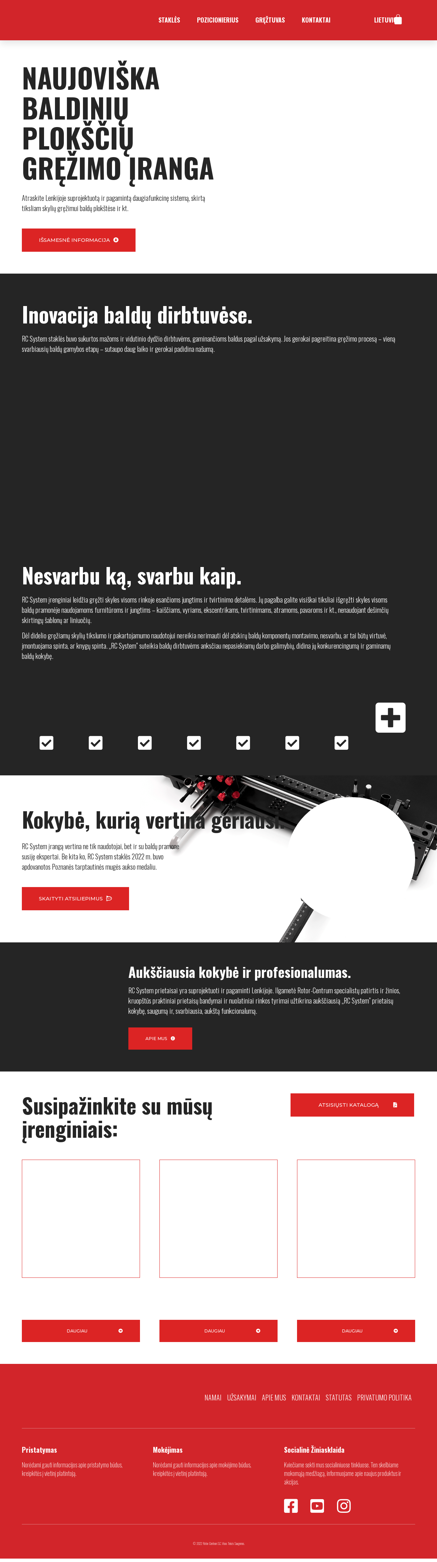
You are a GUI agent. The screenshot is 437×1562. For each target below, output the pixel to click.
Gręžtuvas (270, 19)
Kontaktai (316, 19)
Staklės (169, 19)
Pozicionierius (217, 19)
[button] (79, 240)
